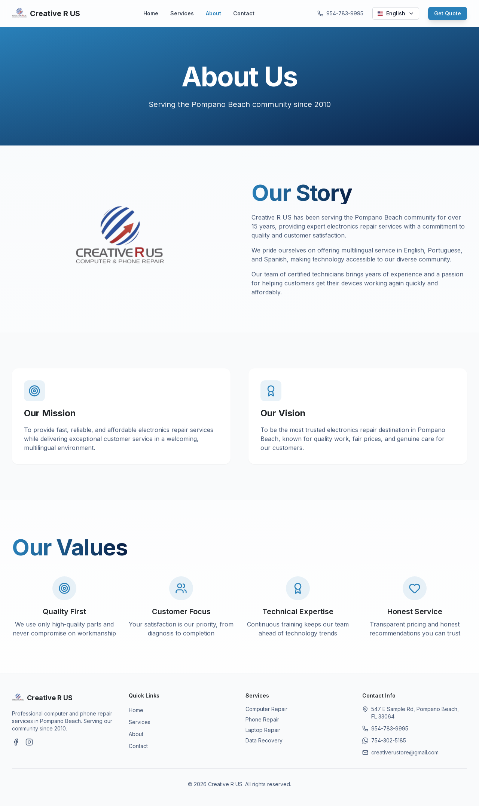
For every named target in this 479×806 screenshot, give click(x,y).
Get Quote (447, 13)
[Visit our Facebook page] (15, 742)
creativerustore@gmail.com (405, 752)
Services (182, 13)
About (213, 13)
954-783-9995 (389, 728)
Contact (243, 13)
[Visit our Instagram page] (29, 742)
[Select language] (395, 13)
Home (150, 13)
